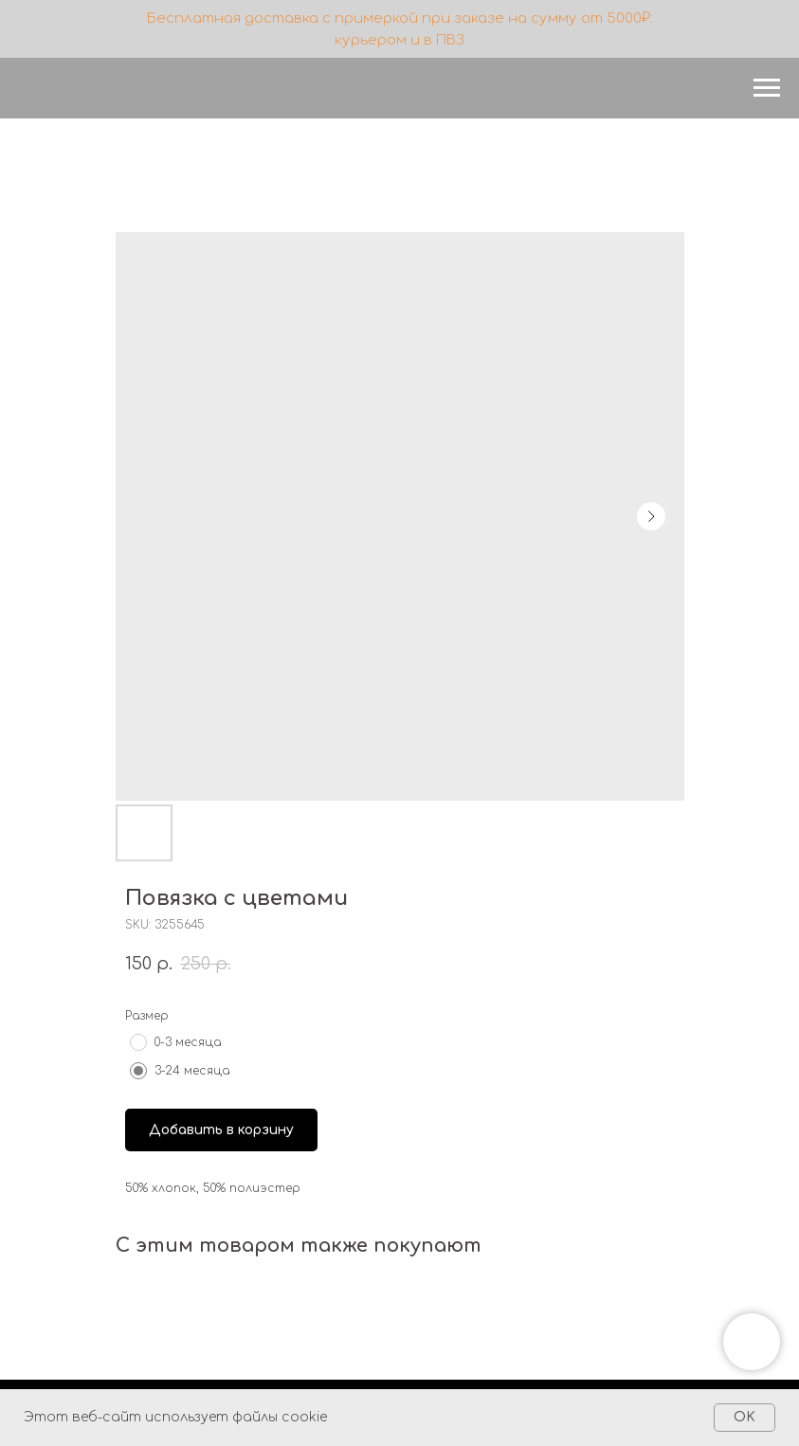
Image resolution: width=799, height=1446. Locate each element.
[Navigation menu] (767, 88)
